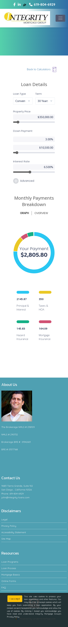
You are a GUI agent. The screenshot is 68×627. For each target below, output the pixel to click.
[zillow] (25, 4)
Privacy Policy (8, 525)
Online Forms (8, 581)
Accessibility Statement (13, 532)
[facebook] (14, 4)
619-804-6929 (42, 4)
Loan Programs (9, 561)
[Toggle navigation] (60, 18)
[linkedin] (19, 4)
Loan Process (8, 568)
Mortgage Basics (10, 574)
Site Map (6, 538)
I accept (15, 598)
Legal (4, 519)
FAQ (3, 587)
